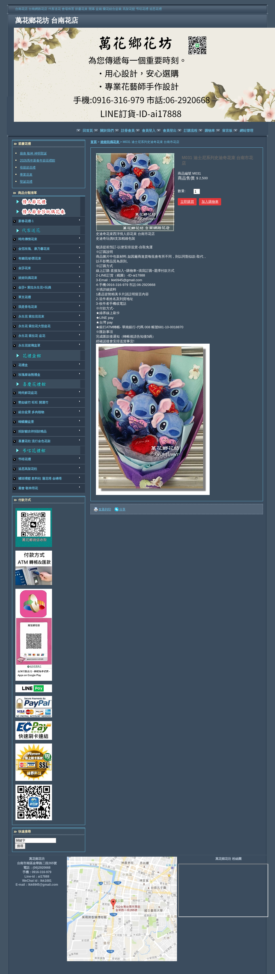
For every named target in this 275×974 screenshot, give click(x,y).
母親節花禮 (28, 167)
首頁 (93, 142)
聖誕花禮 (26, 181)
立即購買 (187, 202)
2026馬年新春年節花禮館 (37, 160)
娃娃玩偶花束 (110, 142)
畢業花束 (26, 174)
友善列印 (105, 509)
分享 (122, 509)
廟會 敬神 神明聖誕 (33, 153)
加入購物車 (210, 202)
